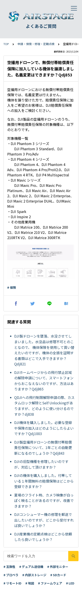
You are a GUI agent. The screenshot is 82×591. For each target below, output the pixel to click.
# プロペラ (10, 575)
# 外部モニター (57, 566)
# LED (70, 583)
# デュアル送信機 (31, 566)
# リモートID (12, 583)
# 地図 (29, 583)
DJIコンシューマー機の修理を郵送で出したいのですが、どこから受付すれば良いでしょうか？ (44, 520)
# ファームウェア (50, 583)
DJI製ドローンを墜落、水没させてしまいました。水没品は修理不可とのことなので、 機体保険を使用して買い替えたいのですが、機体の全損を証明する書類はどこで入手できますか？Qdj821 (44, 349)
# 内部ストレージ (34, 575)
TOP (6, 44)
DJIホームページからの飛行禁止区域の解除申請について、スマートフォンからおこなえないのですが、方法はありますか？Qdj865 (44, 381)
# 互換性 (9, 566)
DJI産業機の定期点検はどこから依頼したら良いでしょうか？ (43, 536)
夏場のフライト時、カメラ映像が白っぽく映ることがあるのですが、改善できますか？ (44, 500)
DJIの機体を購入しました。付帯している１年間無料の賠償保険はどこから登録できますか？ (44, 481)
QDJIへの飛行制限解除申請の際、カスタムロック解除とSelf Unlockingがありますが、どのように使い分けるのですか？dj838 (44, 406)
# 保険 (11, 287)
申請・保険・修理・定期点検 (35, 44)
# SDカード (58, 575)
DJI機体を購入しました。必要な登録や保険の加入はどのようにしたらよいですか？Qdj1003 (44, 428)
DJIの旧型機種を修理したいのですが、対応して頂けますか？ (41, 464)
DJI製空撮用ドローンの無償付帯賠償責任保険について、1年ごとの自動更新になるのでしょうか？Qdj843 (43, 447)
